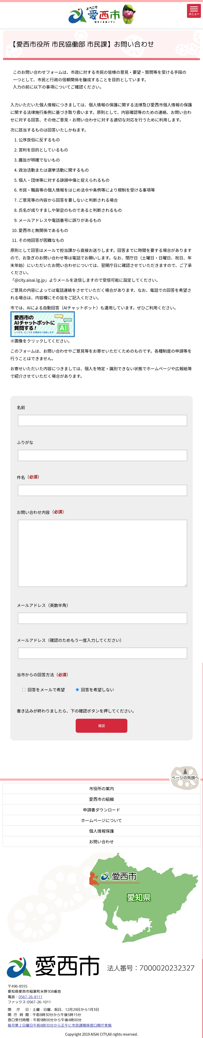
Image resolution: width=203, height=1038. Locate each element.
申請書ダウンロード (101, 810)
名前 (21, 407)
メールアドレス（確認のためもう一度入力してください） (70, 640)
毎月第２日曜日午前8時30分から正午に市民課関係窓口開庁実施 (60, 1024)
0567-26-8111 (30, 996)
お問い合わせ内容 (33, 512)
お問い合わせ (101, 841)
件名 (21, 477)
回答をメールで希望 (46, 689)
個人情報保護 (101, 831)
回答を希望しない (97, 689)
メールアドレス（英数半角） (44, 605)
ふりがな (25, 442)
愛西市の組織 (101, 799)
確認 (101, 725)
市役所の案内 (101, 788)
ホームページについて (101, 820)
